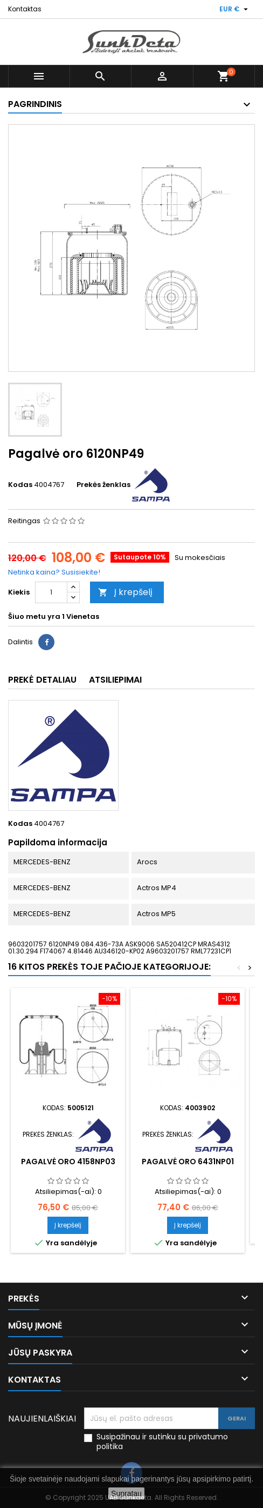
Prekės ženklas (103, 485)
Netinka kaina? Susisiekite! (54, 572)
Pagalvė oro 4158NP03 (68, 1161)
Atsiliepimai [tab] (115, 679)
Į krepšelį (125, 592)
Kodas (20, 485)
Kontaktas (24, 9)
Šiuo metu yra (34, 617)
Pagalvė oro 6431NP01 (188, 1161)
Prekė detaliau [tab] (42, 679)
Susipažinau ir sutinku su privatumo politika (162, 1441)
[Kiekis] (51, 592)
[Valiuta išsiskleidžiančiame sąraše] (235, 9)
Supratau (126, 1493)
